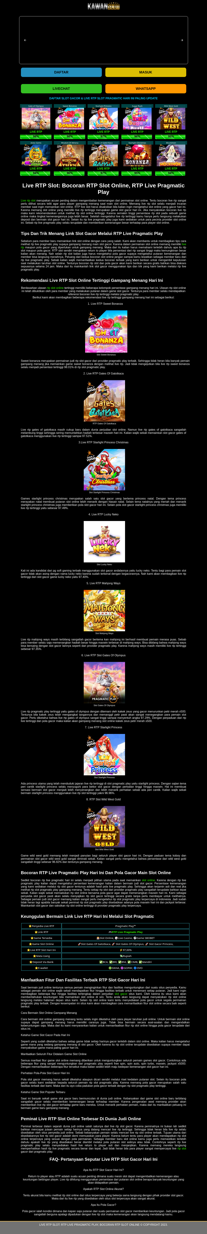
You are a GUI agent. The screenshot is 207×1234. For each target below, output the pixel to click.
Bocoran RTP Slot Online (120, 1224)
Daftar (61, 72)
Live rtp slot (28, 200)
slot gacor (121, 993)
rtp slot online (55, 287)
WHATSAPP (146, 89)
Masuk (145, 72)
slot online (148, 880)
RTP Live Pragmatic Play (79, 1224)
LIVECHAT (61, 89)
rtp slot (181, 1148)
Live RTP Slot (49, 1224)
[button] (25, 40)
